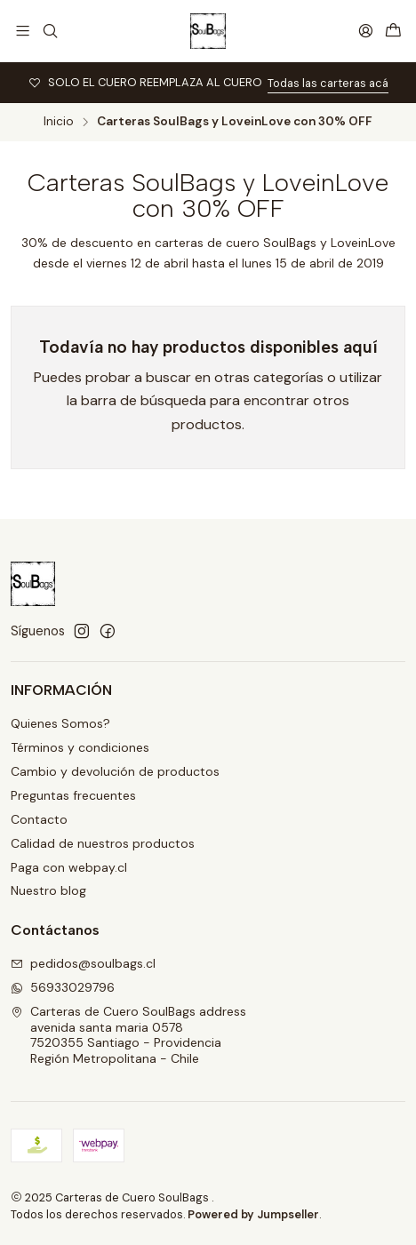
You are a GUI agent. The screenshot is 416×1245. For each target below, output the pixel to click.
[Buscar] (49, 30)
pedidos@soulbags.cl (83, 963)
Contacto (39, 819)
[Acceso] (366, 30)
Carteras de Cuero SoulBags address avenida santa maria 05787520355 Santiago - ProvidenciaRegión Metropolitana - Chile (128, 1034)
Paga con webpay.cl (69, 867)
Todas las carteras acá (328, 83)
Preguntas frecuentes (73, 795)
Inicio (59, 122)
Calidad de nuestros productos (103, 843)
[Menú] (23, 30)
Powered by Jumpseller (253, 1214)
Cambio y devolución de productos (115, 771)
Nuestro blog (48, 890)
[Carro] (393, 30)
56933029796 (63, 987)
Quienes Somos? (60, 723)
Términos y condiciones (80, 747)
